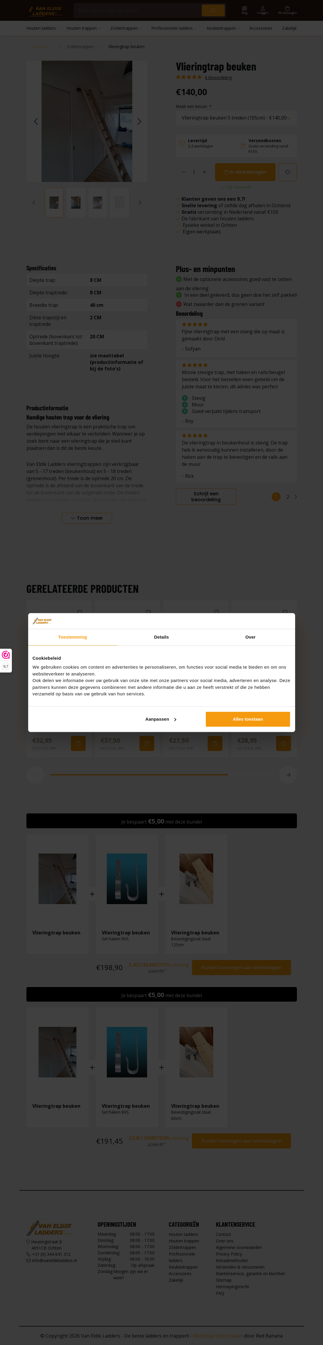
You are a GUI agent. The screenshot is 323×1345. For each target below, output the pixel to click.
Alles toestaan (248, 719)
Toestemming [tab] (72, 636)
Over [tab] (250, 636)
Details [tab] (161, 636)
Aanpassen (160, 719)
